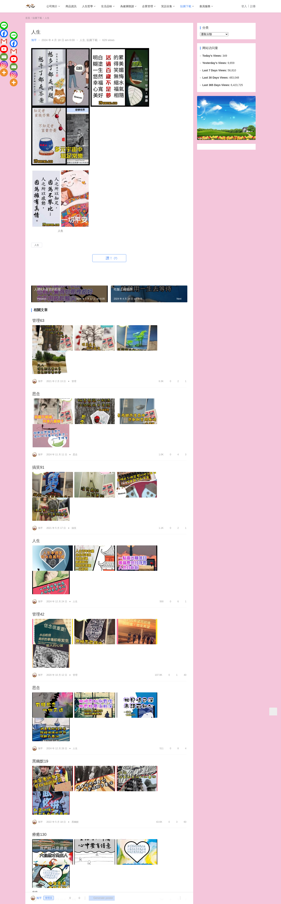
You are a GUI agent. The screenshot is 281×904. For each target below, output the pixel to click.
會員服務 (204, 6)
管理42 (38, 514)
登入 (244, 6)
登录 (36, 844)
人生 (82, 40)
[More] (4, 72)
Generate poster (100, 898)
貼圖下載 (185, 6)
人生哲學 (87, 6)
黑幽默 (75, 646)
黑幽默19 (40, 611)
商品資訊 (71, 6)
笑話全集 (166, 6)
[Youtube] (4, 49)
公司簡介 (51, 6)
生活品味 (106, 6)
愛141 (37, 760)
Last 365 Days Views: (216, 85)
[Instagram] (4, 65)
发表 (178, 844)
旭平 (34, 40)
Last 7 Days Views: (215, 70)
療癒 (74, 699)
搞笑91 (38, 417)
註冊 (253, 6)
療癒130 (39, 659)
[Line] (4, 26)
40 (183, 549)
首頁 (27, 18)
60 (183, 646)
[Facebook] (4, 33)
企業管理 (147, 6)
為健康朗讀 (127, 6)
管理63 (38, 321)
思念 (36, 369)
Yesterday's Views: (215, 62)
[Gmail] (4, 41)
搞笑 (74, 452)
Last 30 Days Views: (215, 77)
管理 (74, 355)
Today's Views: (212, 55)
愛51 (36, 712)
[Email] (4, 57)
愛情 (75, 747)
